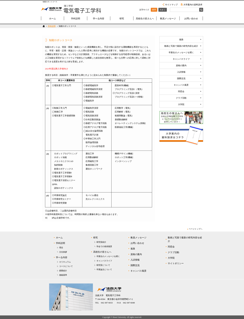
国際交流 (181, 78)
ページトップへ (195, 229)
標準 (154, 10)
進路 (181, 39)
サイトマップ (171, 4)
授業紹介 (63, 271)
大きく (163, 10)
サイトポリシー (176, 263)
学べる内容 (98, 18)
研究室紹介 (101, 242)
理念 (61, 247)
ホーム (52, 18)
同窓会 (181, 91)
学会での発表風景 (104, 246)
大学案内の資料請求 (192, 4)
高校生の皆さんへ (145, 18)
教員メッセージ (168, 18)
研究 (121, 18)
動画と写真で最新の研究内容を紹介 (181, 46)
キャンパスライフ (181, 59)
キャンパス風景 (181, 85)
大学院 (181, 104)
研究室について (103, 265)
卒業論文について (104, 269)
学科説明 (75, 18)
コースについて (66, 266)
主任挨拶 (63, 252)
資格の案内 (181, 65)
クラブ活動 (181, 98)
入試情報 (181, 72)
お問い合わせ (191, 18)
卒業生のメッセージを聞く (181, 52)
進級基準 (63, 275)
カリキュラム (65, 262)
